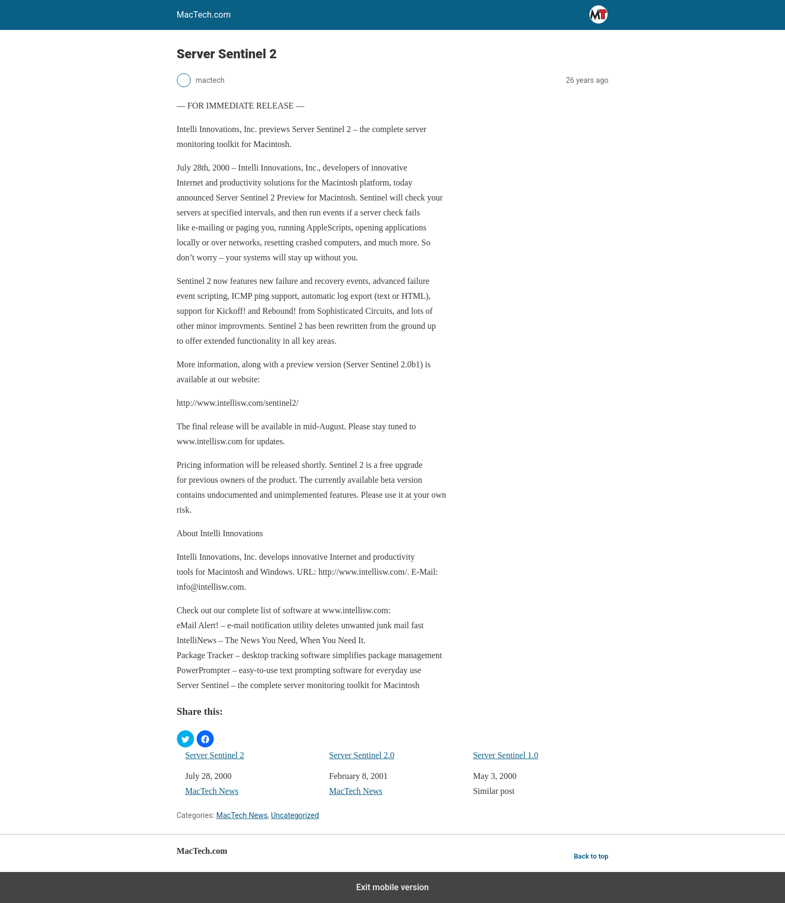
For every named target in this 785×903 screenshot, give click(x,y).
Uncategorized (295, 815)
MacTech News (212, 791)
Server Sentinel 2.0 (361, 755)
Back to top (591, 856)
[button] (185, 738)
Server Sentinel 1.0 (505, 755)
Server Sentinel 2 (214, 755)
